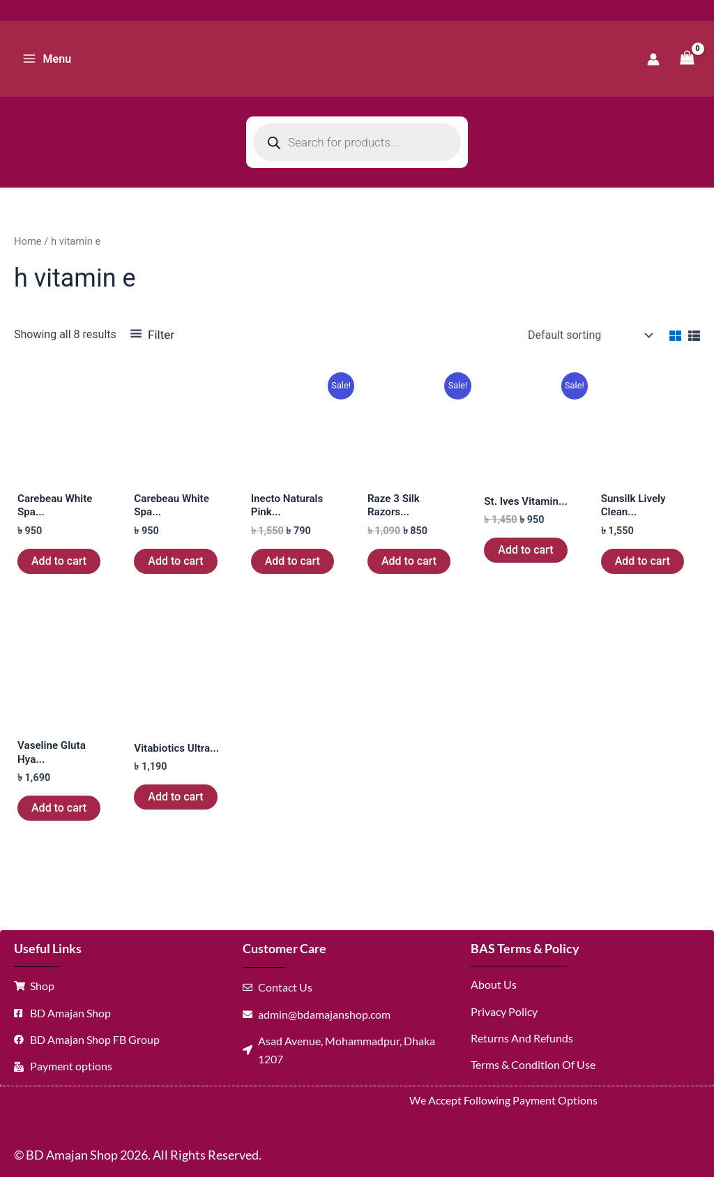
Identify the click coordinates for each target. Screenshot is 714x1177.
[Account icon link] (653, 59)
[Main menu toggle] (46, 58)
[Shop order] (588, 335)
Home (28, 241)
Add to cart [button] (58, 562)
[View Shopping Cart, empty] (687, 59)
